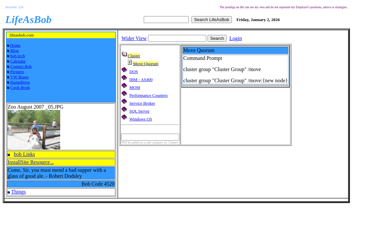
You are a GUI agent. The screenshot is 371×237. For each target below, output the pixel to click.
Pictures (17, 71)
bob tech (17, 55)
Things (18, 192)
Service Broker (142, 103)
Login (235, 38)
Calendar (18, 61)
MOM (134, 87)
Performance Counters (148, 95)
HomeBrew (20, 82)
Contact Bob (21, 66)
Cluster (134, 55)
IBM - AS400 (141, 79)
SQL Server (139, 111)
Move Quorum (146, 63)
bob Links (24, 154)
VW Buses (19, 76)
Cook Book (20, 87)
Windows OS (140, 119)
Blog (14, 50)
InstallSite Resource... (31, 162)
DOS (133, 71)
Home (15, 45)
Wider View (134, 38)
